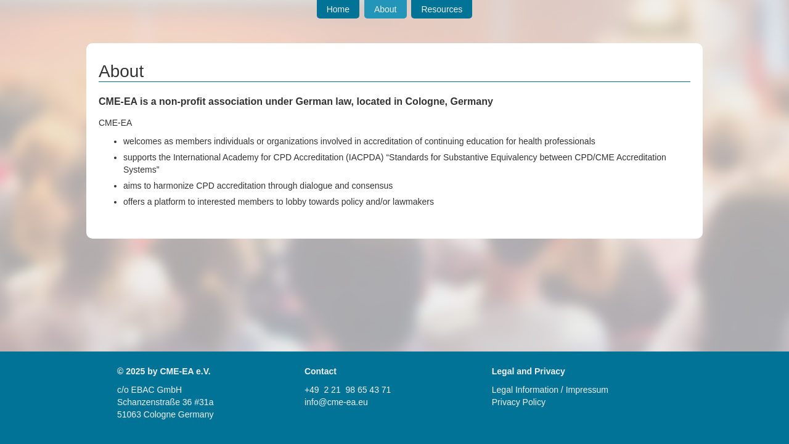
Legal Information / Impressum (550, 390)
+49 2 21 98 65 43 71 (348, 390)
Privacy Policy (519, 402)
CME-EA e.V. (185, 371)
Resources (441, 9)
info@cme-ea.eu (336, 402)
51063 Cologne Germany (165, 414)
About (385, 9)
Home (338, 9)
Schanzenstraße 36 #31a (165, 402)
